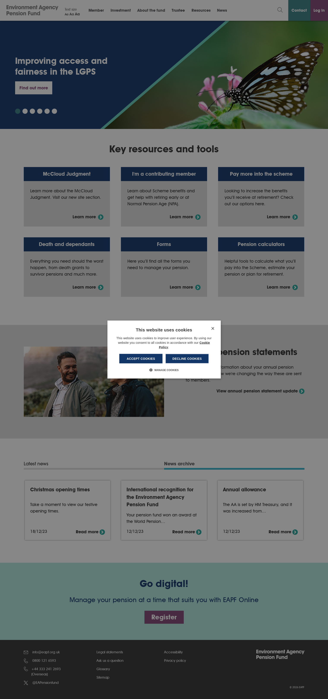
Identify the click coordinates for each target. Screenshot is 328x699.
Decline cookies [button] (187, 358)
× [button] (212, 328)
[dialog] (164, 349)
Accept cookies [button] (141, 358)
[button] (164, 370)
